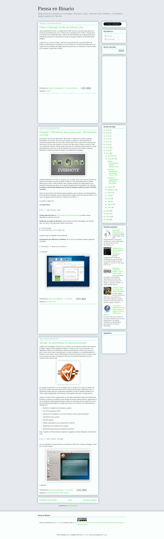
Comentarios (110, 39)
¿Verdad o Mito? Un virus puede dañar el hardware (118, 289)
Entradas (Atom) (72, 505)
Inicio (70, 500)
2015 (108, 147)
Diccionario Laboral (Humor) (117, 231)
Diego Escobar (57, 522)
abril (109, 201)
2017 (108, 142)
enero (110, 207)
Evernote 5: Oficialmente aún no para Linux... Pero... (113, 172)
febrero (110, 204)
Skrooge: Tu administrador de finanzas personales (63, 342)
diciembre (111, 156)
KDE (61, 493)
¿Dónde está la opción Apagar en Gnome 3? (118, 250)
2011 (108, 214)
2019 (108, 136)
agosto (110, 193)
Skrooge (66, 493)
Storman (86, 535)
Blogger (104, 535)
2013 (108, 153)
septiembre (111, 190)
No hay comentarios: (71, 88)
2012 (108, 211)
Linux (54, 301)
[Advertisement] (68, 108)
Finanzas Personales (52, 493)
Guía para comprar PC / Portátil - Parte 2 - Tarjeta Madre (118, 270)
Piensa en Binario (56, 8)
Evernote (49, 301)
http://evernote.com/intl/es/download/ (68, 215)
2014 (108, 150)
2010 (108, 216)
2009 (108, 219)
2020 (108, 133)
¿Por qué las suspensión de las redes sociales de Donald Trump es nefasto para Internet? (114, 310)
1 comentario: (68, 299)
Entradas (109, 36)
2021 (108, 130)
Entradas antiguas (90, 500)
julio (109, 195)
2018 (108, 139)
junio (109, 198)
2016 (108, 145)
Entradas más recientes (48, 500)
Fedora (48, 91)
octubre (110, 187)
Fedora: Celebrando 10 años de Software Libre (61, 27)
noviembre (111, 159)
